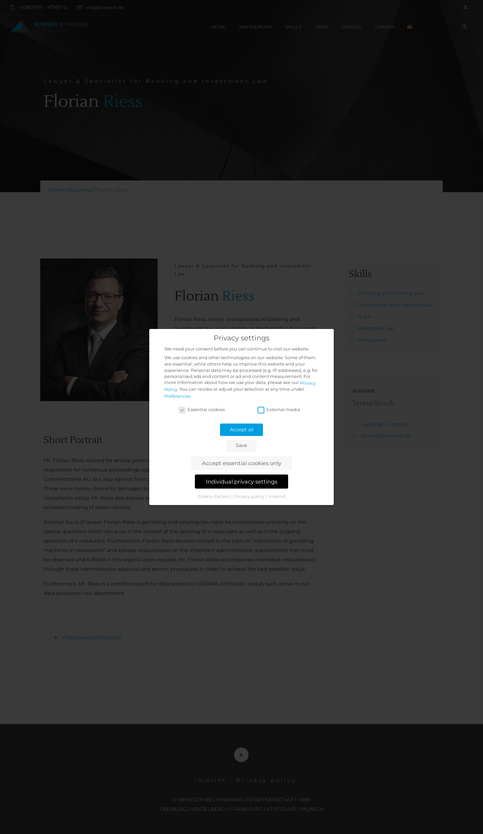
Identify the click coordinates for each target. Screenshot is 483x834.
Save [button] (241, 445)
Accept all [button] (242, 430)
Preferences (177, 396)
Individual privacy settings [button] (241, 481)
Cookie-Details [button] (214, 496)
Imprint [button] (277, 496)
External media (279, 409)
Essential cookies (202, 409)
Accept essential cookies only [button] (241, 463)
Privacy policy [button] (249, 496)
